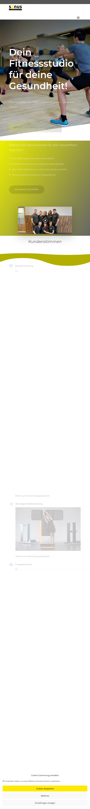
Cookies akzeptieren (45, 788)
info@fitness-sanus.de (40, 2)
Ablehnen (45, 795)
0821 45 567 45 (17, 2)
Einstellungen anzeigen (45, 803)
